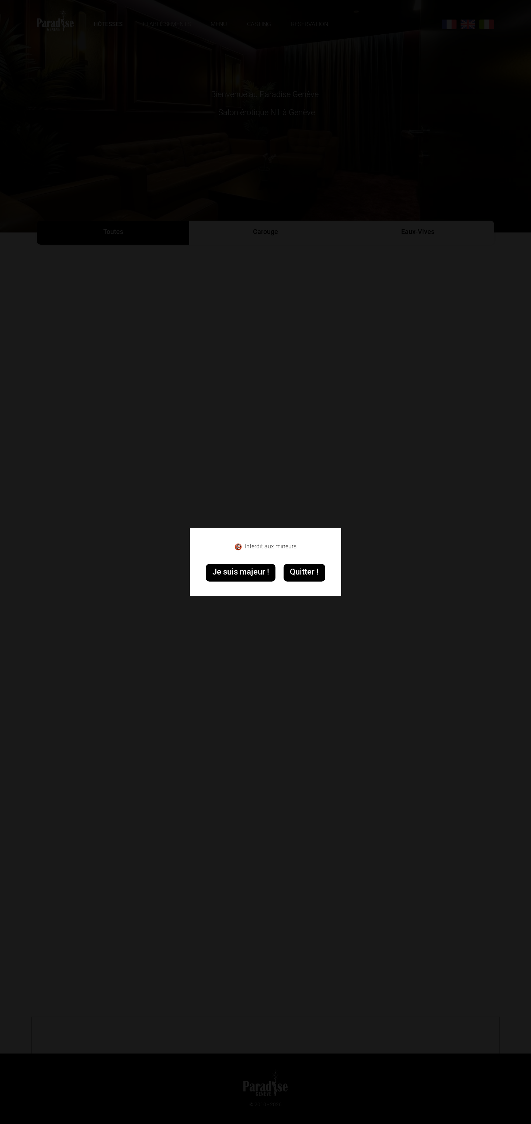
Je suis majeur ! (240, 572)
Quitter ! (304, 572)
